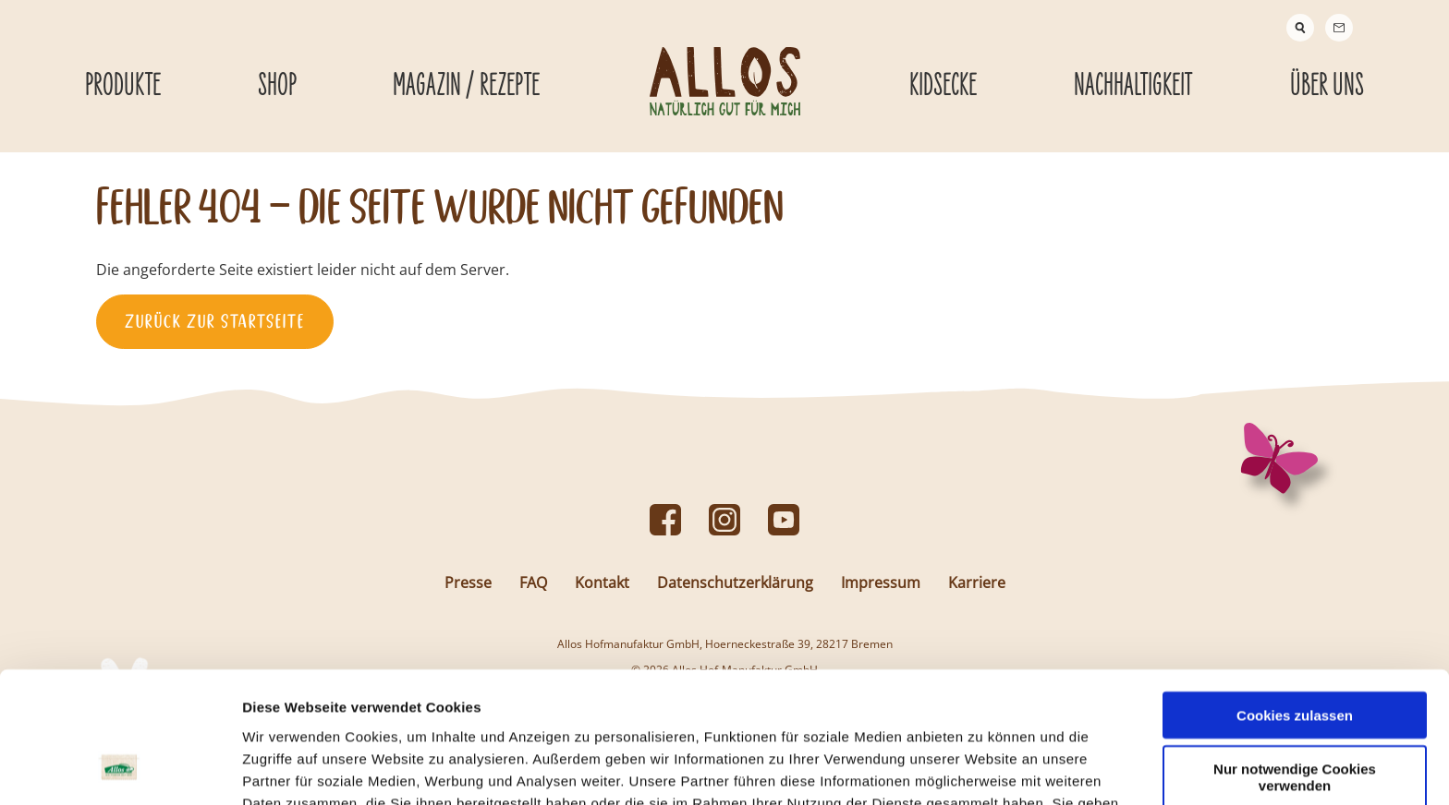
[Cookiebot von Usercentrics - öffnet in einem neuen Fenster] (120, 769)
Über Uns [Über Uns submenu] (1327, 85)
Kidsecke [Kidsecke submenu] (943, 85)
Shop (277, 85)
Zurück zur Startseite (215, 321)
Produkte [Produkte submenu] (123, 85)
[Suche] (1300, 28)
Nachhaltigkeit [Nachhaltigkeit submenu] (1133, 85)
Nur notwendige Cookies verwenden (1294, 661)
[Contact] (1339, 28)
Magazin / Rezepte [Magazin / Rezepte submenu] (466, 85)
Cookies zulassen (1294, 599)
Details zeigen (982, 768)
